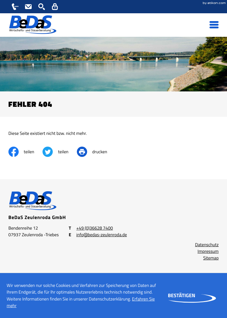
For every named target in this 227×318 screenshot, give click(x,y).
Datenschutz (207, 244)
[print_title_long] (96, 151)
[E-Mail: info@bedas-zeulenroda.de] (28, 6)
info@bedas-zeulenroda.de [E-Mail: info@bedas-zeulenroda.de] (101, 234)
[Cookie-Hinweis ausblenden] (181, 295)
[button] (15, 6)
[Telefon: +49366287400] (94, 228)
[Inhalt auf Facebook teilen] (25, 151)
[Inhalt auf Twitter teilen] (60, 151)
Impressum (208, 251)
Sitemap (211, 257)
